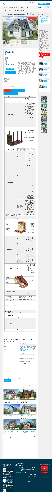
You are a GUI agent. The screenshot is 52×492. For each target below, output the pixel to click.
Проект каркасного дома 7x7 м (11, 401)
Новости (9, 10)
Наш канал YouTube (45, 465)
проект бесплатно (44, 21)
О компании (30, 478)
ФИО (5, 343)
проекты (33, 469)
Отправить (7, 380)
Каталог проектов (43, 3)
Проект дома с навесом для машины (45, 74)
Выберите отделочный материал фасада (27, 358)
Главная (5, 7)
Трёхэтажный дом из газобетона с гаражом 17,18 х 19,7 (46, 63)
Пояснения (6, 371)
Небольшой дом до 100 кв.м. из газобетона (46, 80)
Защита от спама (7, 364)
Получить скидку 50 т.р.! (32, 19)
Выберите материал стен (24, 355)
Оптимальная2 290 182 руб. (14, 90)
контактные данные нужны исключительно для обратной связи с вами (16, 378)
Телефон (5, 349)
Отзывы (29, 481)
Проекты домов (30, 472)
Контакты (22, 10)
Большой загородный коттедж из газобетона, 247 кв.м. (43, 87)
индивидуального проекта (29, 99)
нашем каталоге (29, 347)
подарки (42, 22)
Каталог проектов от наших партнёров (10, 72)
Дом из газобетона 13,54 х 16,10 (46, 69)
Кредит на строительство (32, 471)
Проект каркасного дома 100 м (28, 401)
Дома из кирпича (31, 464)
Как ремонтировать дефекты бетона (10, 480)
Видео (5, 10)
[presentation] (11, 367)
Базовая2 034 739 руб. (7, 90)
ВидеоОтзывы (16, 10)
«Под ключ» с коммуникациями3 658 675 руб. (10, 93)
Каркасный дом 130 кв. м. (9, 415)
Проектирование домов (32, 474)
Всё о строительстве (7, 461)
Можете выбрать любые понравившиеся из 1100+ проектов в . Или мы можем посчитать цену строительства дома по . (28, 348)
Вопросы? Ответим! (31, 479)
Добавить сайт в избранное (33, 4)
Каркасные (29, 469)
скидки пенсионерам (44, 20)
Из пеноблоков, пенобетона (32, 467)
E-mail (5, 346)
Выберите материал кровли (25, 361)
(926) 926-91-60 (23, 472)
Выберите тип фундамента (25, 351)
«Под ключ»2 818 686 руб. (22, 90)
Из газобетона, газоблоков (32, 465)
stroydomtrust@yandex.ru (19, 369)
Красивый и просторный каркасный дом (26, 416)
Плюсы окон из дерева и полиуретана (9, 469)
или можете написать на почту (14, 369)
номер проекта (23, 343)
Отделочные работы (31, 476)
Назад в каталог (10, 68)
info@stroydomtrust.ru (24, 474)
